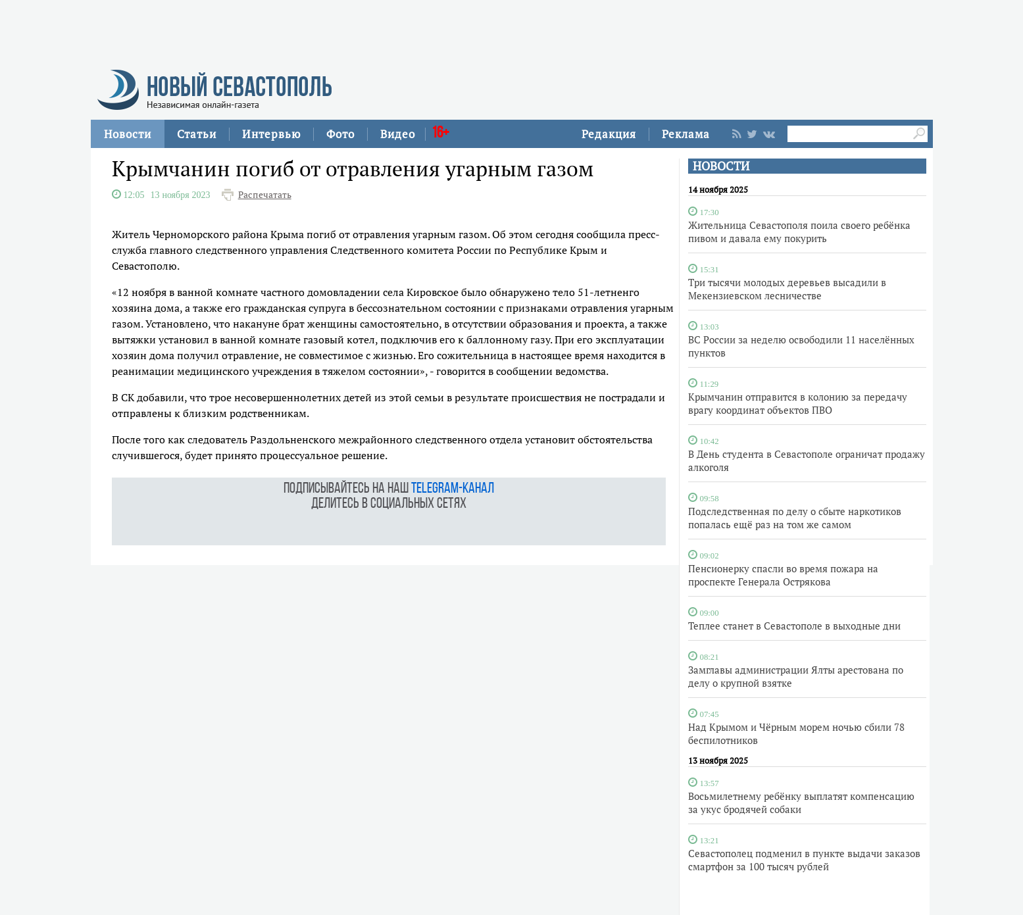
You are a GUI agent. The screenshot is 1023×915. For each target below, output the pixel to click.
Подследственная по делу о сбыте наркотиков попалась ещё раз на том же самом (794, 518)
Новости (127, 133)
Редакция (609, 133)
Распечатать (264, 195)
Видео (397, 133)
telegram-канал (452, 489)
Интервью (271, 133)
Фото (340, 133)
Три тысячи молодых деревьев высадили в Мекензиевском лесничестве (787, 289)
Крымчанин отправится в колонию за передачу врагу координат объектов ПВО (797, 403)
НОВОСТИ (721, 166)
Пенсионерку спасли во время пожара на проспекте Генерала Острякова (783, 575)
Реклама (686, 133)
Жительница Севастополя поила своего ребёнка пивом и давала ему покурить (799, 231)
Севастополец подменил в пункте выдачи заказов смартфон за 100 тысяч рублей (804, 860)
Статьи (196, 133)
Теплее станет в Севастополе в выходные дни (794, 625)
